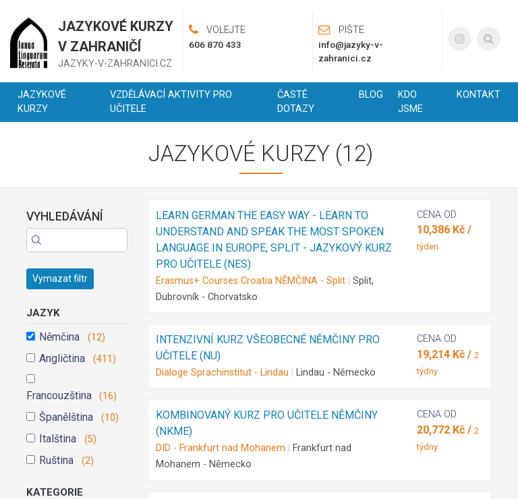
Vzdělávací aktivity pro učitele (171, 102)
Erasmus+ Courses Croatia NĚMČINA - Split (250, 281)
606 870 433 (215, 44)
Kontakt (478, 94)
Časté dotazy (295, 102)
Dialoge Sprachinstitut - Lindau (222, 372)
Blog (371, 94)
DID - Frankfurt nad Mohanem (220, 448)
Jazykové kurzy (42, 102)
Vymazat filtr (60, 278)
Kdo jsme (410, 102)
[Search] (76, 240)
